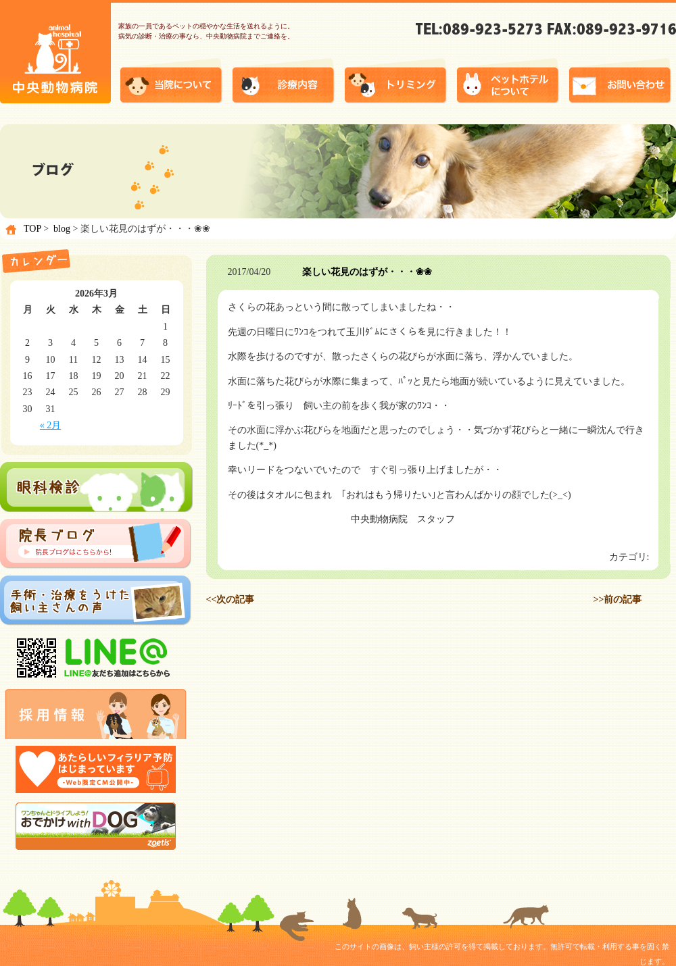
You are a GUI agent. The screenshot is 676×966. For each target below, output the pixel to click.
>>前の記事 (618, 599)
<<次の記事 (230, 599)
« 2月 (51, 425)
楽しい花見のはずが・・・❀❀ (367, 272)
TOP (32, 229)
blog (61, 229)
